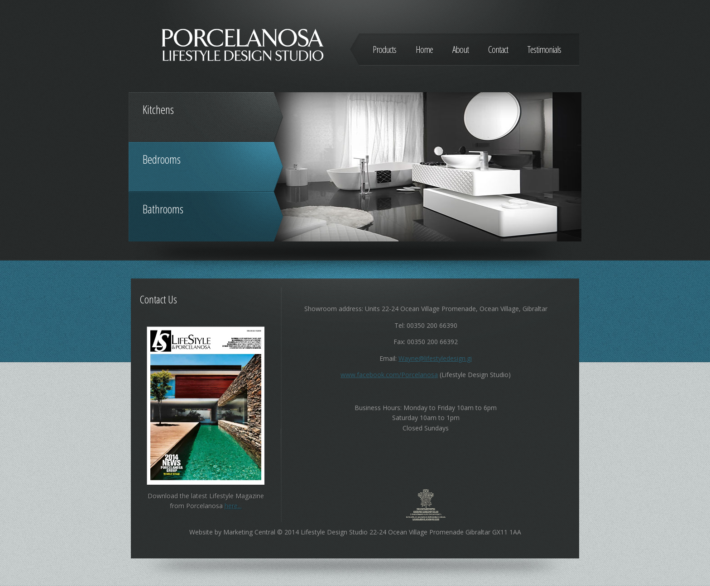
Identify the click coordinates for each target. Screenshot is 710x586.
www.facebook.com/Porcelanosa (389, 374)
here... (233, 505)
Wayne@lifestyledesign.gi (435, 358)
